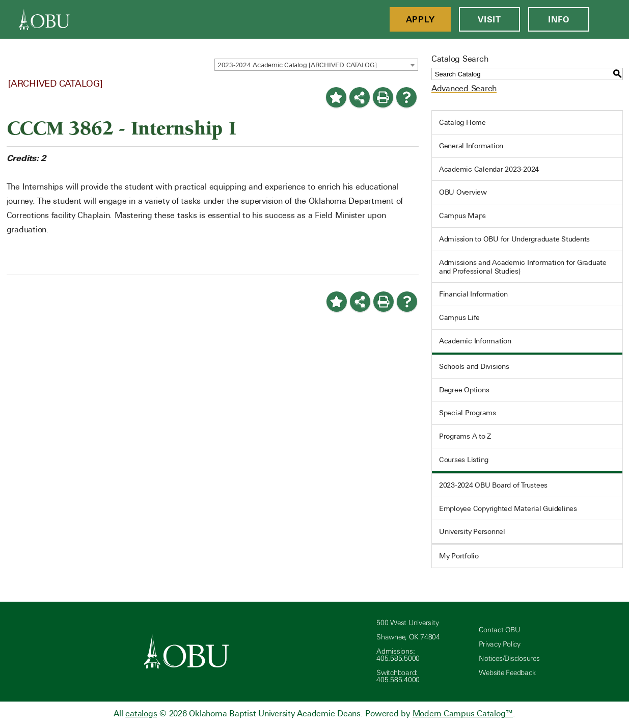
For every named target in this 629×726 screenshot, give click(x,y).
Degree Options (464, 390)
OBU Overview (463, 192)
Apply (420, 19)
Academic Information (475, 341)
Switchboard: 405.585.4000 (398, 676)
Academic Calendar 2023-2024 (489, 169)
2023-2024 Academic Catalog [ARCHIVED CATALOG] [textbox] (297, 65)
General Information (471, 146)
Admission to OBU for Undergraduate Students (514, 239)
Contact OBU (499, 630)
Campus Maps (462, 215)
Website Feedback (507, 672)
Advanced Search (464, 88)
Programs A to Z (465, 436)
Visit (489, 19)
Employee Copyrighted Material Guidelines (508, 508)
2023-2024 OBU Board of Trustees (493, 485)
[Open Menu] (609, 19)
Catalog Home (462, 122)
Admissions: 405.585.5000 (398, 655)
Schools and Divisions (474, 366)
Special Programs (467, 413)
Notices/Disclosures (509, 658)
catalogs (141, 713)
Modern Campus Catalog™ (463, 713)
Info (558, 19)
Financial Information (473, 294)
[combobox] (316, 65)
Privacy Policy (500, 644)
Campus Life (459, 317)
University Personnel (472, 531)
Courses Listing (463, 459)
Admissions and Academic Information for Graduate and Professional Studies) (523, 266)
